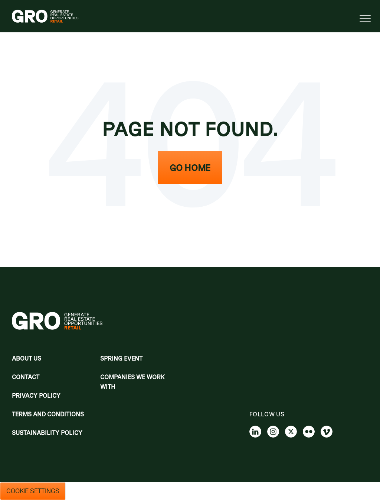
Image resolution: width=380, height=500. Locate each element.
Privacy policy (36, 395)
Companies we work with (132, 382)
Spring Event (121, 358)
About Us (26, 358)
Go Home (190, 167)
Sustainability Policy (47, 432)
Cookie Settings (32, 491)
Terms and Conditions (48, 414)
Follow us (266, 414)
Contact (25, 377)
